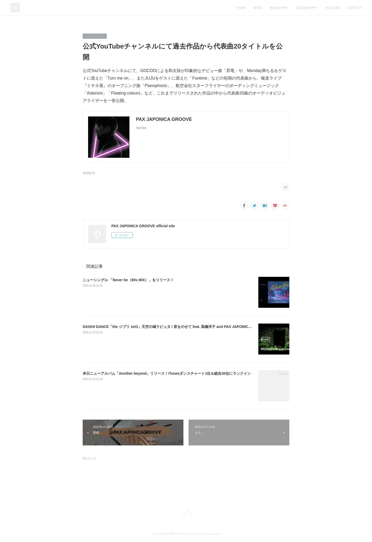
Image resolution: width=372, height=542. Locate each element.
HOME (240, 8)
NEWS (257, 8)
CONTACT (354, 8)
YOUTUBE (332, 8)
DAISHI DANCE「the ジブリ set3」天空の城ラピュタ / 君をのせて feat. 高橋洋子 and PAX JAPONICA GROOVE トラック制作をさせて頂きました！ (205, 327)
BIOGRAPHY (279, 8)
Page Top (186, 513)
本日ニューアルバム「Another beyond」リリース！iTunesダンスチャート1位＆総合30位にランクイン (167, 373)
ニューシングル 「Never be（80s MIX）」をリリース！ (128, 280)
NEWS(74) (89, 173)
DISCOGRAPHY (306, 8)
